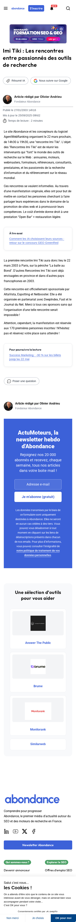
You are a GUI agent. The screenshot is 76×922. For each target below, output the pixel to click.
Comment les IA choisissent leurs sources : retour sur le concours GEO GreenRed (36, 240)
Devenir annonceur (17, 870)
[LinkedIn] (6, 831)
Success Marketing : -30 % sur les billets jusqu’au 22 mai (35, 357)
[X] (24, 831)
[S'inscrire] (36, 8)
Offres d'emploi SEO (58, 870)
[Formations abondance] (52, 8)
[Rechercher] (68, 8)
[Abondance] (17, 8)
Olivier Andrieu (51, 96)
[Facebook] (33, 831)
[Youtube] (15, 831)
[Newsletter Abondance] (38, 845)
